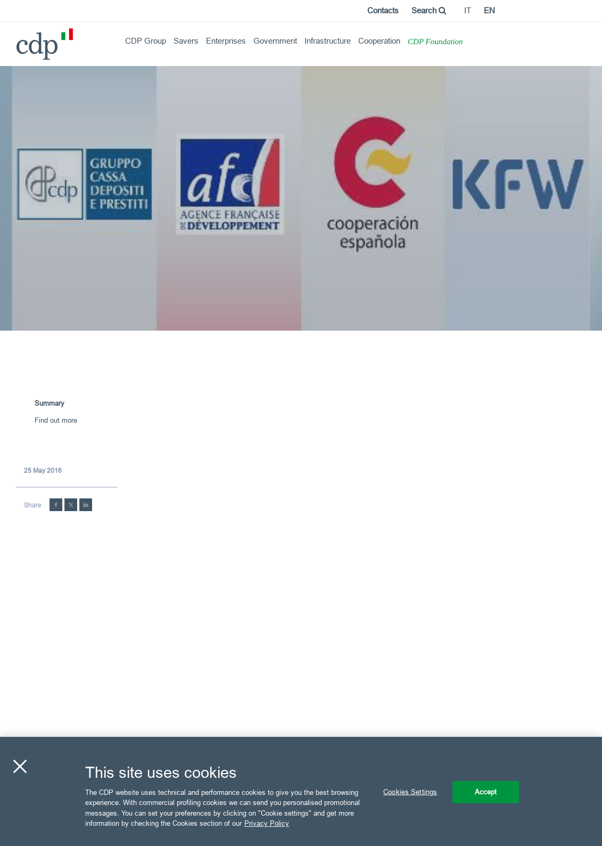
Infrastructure (327, 40)
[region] (301, 791)
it (467, 10)
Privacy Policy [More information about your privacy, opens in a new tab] (266, 823)
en (489, 10)
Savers (186, 40)
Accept (486, 791)
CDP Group (145, 40)
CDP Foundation (435, 41)
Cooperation (379, 40)
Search (428, 10)
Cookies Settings (410, 791)
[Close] (19, 766)
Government (275, 40)
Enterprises (226, 40)
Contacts (383, 10)
